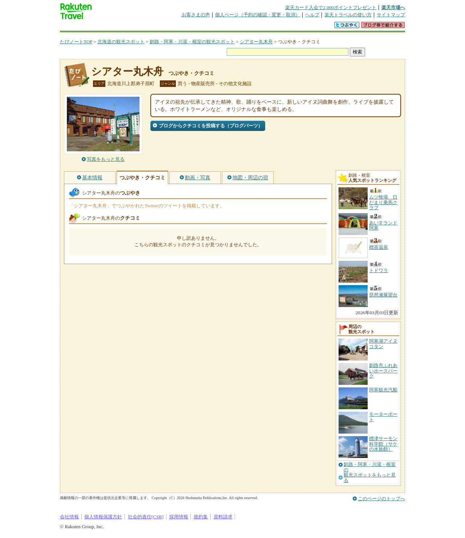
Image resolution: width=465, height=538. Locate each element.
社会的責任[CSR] (146, 516)
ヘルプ (312, 14)
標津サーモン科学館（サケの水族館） (383, 444)
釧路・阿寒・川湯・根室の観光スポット (192, 41)
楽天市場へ (393, 7)
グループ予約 (204, 27)
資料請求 (223, 516)
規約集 (201, 516)
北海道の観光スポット (121, 41)
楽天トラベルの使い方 (348, 14)
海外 (115, 27)
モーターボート (383, 416)
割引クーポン (174, 27)
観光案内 (234, 27)
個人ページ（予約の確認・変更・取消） (257, 14)
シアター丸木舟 (256, 41)
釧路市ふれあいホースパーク (383, 371)
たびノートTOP (76, 41)
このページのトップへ (381, 498)
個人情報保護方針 (103, 516)
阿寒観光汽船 (383, 389)
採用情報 (178, 516)
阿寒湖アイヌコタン (383, 343)
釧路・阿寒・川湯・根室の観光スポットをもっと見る (370, 472)
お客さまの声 (196, 14)
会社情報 (69, 516)
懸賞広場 (144, 27)
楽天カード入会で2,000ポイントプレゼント (330, 7)
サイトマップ (391, 14)
